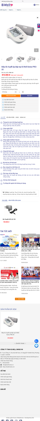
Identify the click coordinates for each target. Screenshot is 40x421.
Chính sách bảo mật (8, 107)
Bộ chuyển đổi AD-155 (9, 219)
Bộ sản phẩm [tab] (10, 117)
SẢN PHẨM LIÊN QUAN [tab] (14, 200)
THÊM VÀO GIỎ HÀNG (11, 95)
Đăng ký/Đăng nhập (7, 1)
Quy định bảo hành (8, 99)
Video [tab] (17, 117)
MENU (36, 5)
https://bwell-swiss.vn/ (9, 367)
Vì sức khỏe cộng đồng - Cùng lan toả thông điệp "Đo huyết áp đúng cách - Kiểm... (30, 249)
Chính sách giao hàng (9, 102)
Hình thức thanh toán (8, 104)
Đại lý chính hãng (7, 109)
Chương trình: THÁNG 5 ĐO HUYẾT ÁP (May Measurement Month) (9, 281)
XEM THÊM (20, 299)
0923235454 (6, 362)
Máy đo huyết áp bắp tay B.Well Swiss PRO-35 (10, 333)
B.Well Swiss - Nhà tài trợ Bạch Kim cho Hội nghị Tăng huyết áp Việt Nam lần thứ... (30, 282)
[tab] (3, 117)
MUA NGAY (29, 95)
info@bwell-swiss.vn (8, 364)
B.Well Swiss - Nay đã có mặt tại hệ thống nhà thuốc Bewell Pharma (9, 249)
